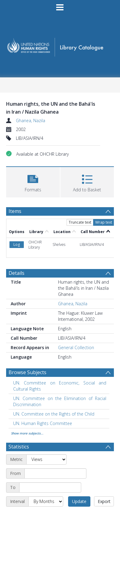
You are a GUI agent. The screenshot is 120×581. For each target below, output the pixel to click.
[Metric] (46, 459)
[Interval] (45, 501)
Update (79, 501)
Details (16, 273)
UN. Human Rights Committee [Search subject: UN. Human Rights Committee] (42, 423)
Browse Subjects (27, 372)
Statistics (19, 446)
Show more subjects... (27, 433)
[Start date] (55, 473)
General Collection (76, 347)
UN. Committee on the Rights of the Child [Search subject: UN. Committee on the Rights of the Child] (53, 414)
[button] (33, 181)
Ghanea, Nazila (30, 120)
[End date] (50, 487)
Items (15, 211)
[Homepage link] (60, 45)
